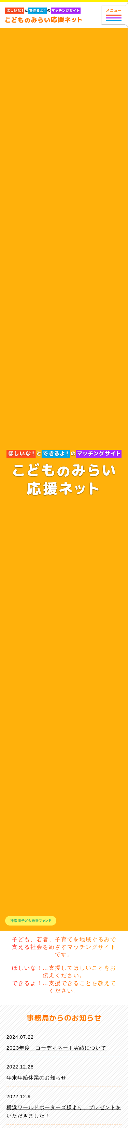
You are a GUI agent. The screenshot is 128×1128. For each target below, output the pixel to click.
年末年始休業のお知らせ (36, 1077)
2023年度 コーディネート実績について (56, 1048)
